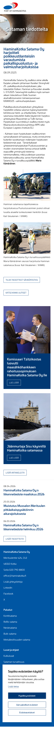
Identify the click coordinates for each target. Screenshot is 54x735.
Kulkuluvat (9, 655)
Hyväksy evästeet (26, 695)
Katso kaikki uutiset (16, 292)
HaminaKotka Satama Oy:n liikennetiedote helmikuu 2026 (23, 527)
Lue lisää (14, 382)
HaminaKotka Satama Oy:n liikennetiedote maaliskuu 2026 (24, 492)
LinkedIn (8, 587)
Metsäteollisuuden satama (17, 639)
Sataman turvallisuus (14, 661)
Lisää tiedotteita (15, 538)
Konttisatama (10, 615)
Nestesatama (10, 627)
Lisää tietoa (13, 686)
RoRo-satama (10, 621)
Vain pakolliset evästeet (27, 704)
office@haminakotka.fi (15, 575)
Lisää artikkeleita (15, 472)
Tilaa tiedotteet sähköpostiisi (22, 279)
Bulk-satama (10, 633)
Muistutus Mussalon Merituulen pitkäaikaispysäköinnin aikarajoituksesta (24, 509)
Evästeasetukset (27, 712)
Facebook (8, 593)
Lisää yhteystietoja (13, 581)
